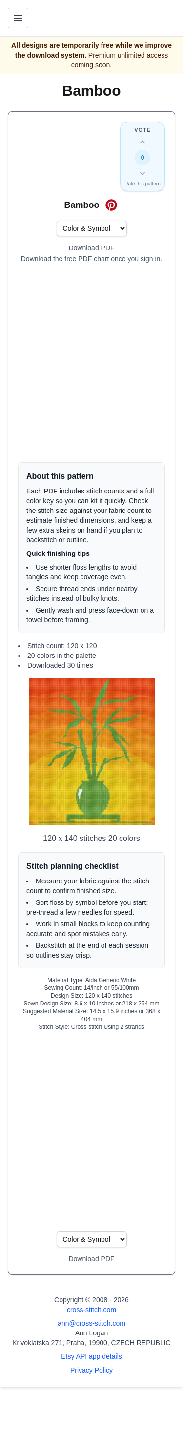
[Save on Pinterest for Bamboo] (111, 205)
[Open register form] (91, 248)
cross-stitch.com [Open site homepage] (91, 1309)
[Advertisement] (91, 362)
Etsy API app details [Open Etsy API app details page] (91, 1356)
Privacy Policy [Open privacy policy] (91, 1370)
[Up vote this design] (142, 142)
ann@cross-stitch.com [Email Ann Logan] (91, 1323)
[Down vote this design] (142, 173)
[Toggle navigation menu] (18, 18)
